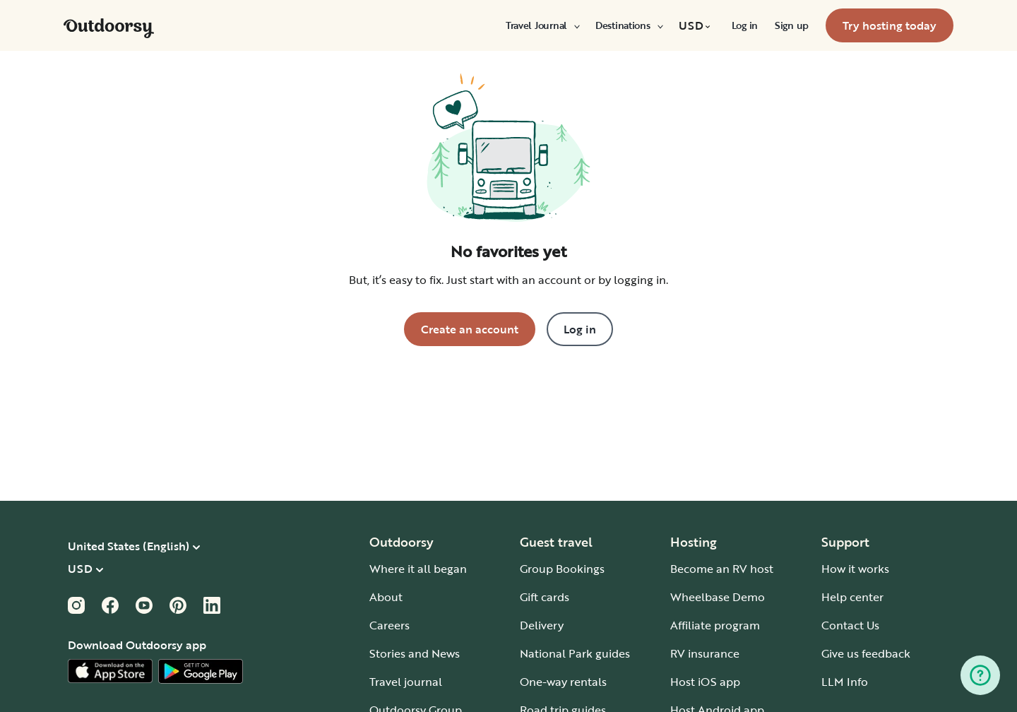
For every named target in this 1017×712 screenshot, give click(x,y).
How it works (855, 568)
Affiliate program (715, 625)
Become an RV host (721, 568)
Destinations (628, 25)
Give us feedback (865, 653)
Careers (389, 625)
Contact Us (850, 625)
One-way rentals (563, 681)
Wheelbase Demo (717, 596)
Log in (745, 25)
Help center (852, 596)
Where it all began (418, 568)
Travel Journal (542, 25)
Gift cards (544, 596)
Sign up (792, 25)
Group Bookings (562, 568)
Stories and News (414, 653)
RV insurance (704, 653)
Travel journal (405, 681)
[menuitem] (542, 25)
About (386, 596)
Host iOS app (705, 681)
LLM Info (844, 681)
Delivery (542, 625)
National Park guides (575, 653)
